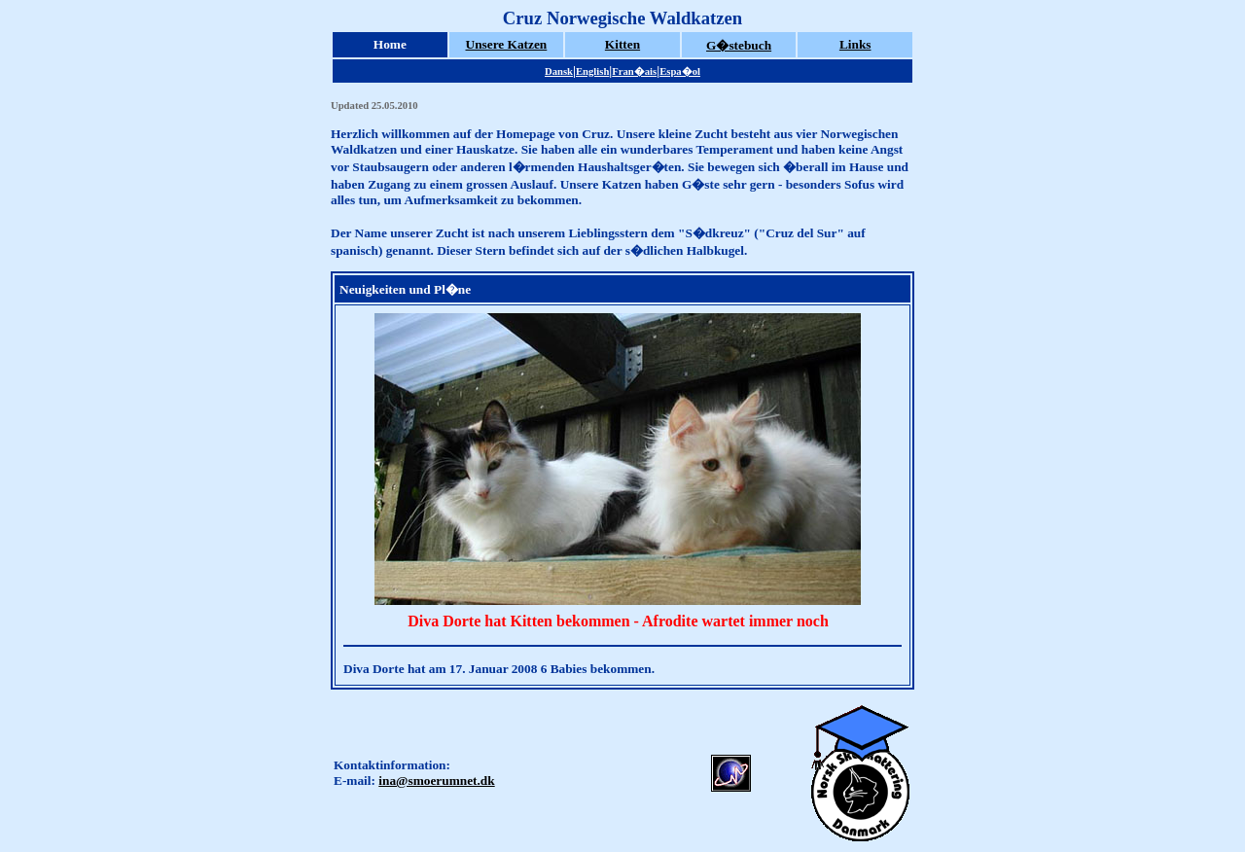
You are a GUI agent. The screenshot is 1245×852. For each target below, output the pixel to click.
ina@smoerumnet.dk (436, 780)
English (592, 71)
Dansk (559, 71)
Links (855, 44)
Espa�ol (679, 71)
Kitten (622, 44)
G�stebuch (738, 45)
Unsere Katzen (507, 44)
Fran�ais (634, 71)
